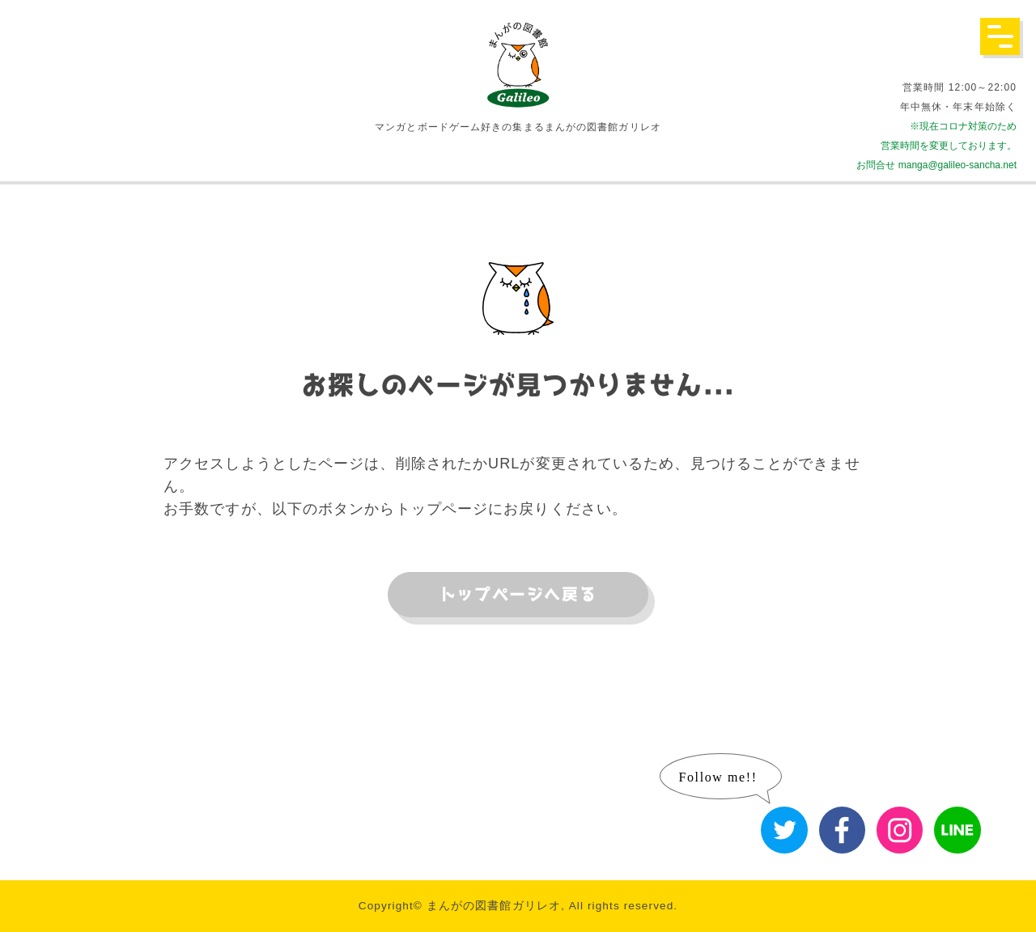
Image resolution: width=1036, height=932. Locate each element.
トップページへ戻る (518, 595)
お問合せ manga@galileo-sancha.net (936, 165)
